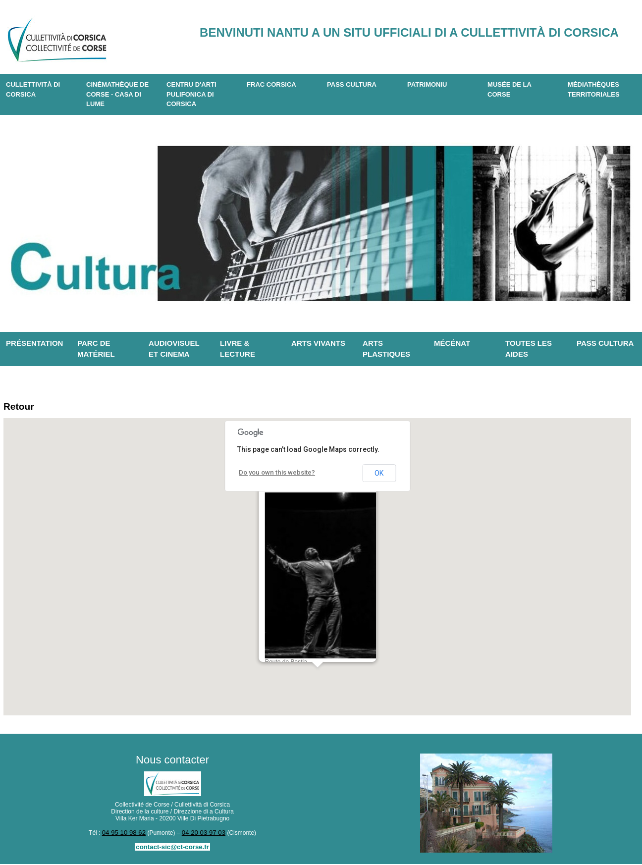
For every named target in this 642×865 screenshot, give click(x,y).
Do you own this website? (274, 474)
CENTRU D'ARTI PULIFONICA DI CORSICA (191, 94)
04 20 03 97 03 (201, 834)
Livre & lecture (237, 349)
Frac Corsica (271, 84)
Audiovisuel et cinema (174, 349)
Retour (21, 407)
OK (378, 475)
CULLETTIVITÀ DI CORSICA (33, 89)
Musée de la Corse (509, 89)
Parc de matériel (96, 349)
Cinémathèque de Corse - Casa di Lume (117, 94)
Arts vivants (318, 343)
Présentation (34, 343)
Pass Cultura (351, 84)
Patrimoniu (427, 84)
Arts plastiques (386, 349)
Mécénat (452, 343)
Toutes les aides (528, 349)
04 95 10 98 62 (126, 834)
